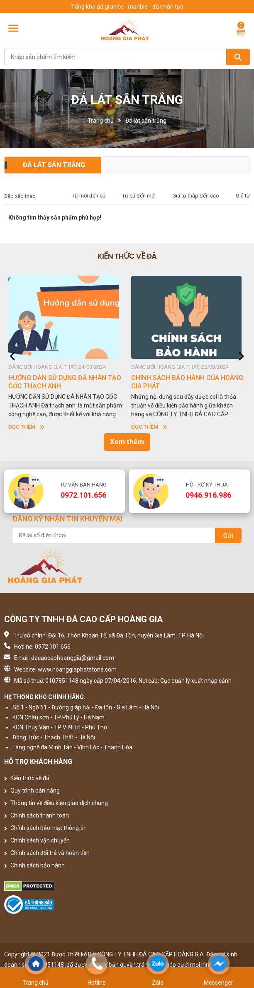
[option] (65, 354)
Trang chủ (101, 120)
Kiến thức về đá (26, 778)
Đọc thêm (26, 427)
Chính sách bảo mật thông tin (45, 828)
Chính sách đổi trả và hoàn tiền (47, 853)
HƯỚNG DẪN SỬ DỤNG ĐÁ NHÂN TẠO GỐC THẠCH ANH (64, 382)
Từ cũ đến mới (139, 196)
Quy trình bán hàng (32, 790)
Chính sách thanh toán (36, 815)
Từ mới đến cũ (88, 196)
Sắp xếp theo (20, 196)
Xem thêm (127, 441)
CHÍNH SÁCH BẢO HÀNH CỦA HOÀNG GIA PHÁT (187, 382)
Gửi (228, 536)
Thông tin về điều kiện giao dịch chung (56, 803)
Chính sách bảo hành (34, 865)
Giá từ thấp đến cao (195, 196)
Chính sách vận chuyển (37, 840)
